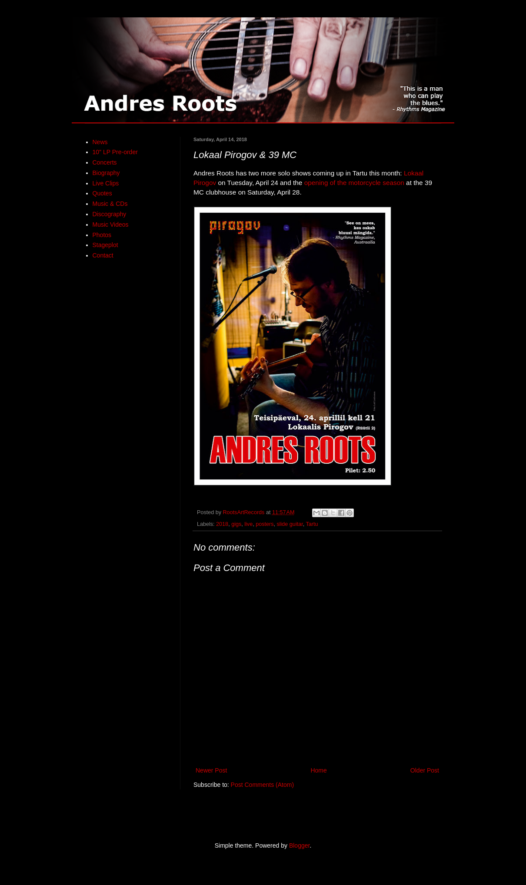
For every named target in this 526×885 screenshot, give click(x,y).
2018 (222, 524)
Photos (102, 234)
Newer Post (211, 770)
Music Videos (111, 224)
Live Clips (106, 183)
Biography (106, 172)
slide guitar (289, 524)
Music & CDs (110, 203)
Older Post (424, 770)
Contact (103, 255)
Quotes (102, 193)
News (100, 142)
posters (264, 524)
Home (318, 770)
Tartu (312, 524)
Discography (110, 214)
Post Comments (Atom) (262, 784)
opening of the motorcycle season (354, 182)
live (248, 524)
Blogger (299, 845)
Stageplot (105, 244)
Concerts (105, 162)
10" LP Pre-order (115, 152)
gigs (236, 524)
